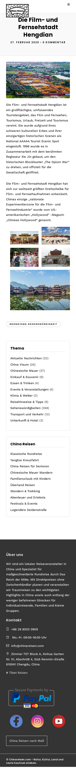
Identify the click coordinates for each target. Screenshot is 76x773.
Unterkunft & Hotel (24, 420)
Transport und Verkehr (27, 414)
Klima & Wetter (21, 395)
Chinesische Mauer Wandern (31, 472)
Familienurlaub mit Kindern (30, 479)
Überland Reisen (22, 485)
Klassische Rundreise (26, 454)
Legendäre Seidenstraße (28, 510)
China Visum (19, 364)
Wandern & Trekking (25, 491)
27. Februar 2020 (24, 42)
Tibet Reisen (18, 673)
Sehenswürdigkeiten (25, 408)
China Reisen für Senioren (29, 466)
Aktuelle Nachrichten (26, 358)
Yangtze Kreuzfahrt (24, 460)
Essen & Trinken (22, 383)
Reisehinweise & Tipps (26, 402)
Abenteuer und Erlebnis (27, 497)
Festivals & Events (23, 503)
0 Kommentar (54, 42)
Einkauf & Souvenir (24, 377)
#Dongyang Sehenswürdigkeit (33, 324)
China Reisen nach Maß (26, 741)
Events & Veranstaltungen (29, 389)
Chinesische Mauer (24, 371)
